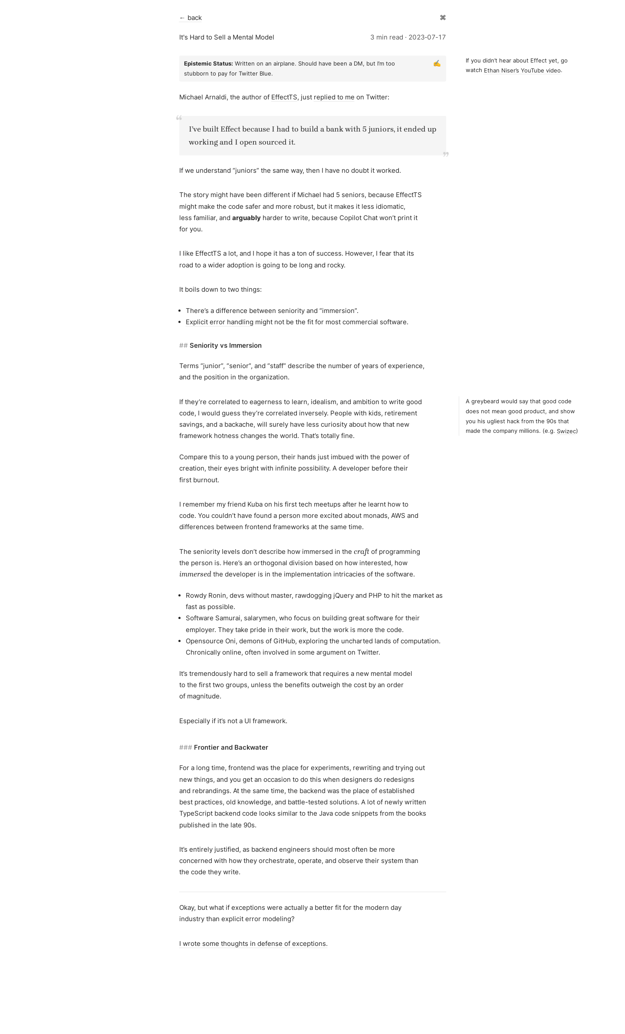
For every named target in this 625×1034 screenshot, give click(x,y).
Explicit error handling (219, 322)
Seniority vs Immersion (226, 345)
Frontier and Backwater (231, 747)
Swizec (566, 430)
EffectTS (284, 97)
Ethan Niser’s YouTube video (522, 69)
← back (190, 17)
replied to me (334, 97)
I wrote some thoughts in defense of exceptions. (253, 943)
